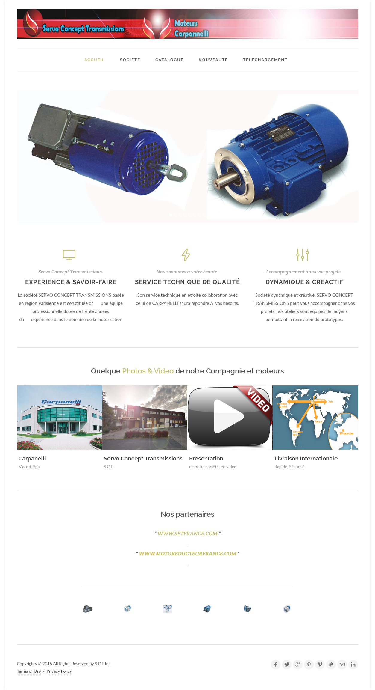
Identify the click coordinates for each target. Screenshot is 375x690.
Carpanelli (32, 458)
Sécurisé (296, 466)
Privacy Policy (59, 671)
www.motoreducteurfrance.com (187, 553)
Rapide (280, 466)
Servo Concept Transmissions (143, 458)
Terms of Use (29, 671)
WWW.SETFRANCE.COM (187, 533)
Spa (36, 466)
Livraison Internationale (306, 458)
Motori (25, 466)
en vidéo (228, 466)
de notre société (204, 466)
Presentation (206, 458)
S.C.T (108, 466)
